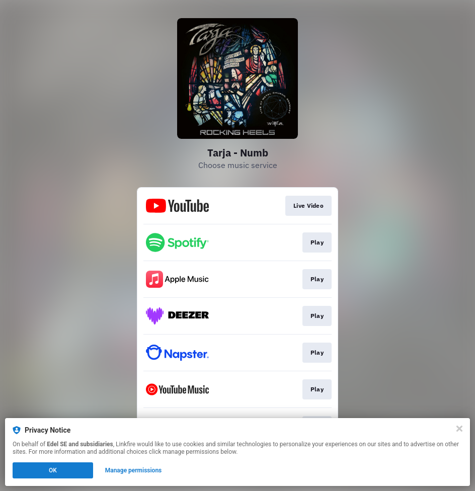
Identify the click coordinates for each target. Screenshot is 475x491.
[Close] (459, 429)
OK (53, 470)
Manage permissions (133, 470)
